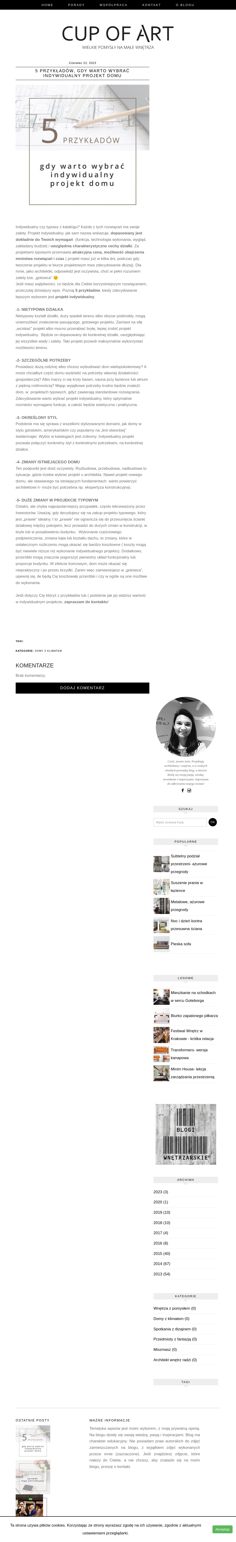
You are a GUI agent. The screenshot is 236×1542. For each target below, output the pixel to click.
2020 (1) (160, 1202)
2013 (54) (161, 1274)
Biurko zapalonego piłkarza (194, 1016)
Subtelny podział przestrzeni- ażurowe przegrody (189, 864)
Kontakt (151, 5)
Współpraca (114, 5)
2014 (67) (161, 1264)
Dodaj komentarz (82, 688)
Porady (76, 5)
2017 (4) (160, 1233)
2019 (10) (161, 1212)
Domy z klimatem (48, 650)
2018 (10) (161, 1223)
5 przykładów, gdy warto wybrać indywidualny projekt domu (82, 73)
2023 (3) (160, 1192)
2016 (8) (160, 1243)
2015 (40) (161, 1253)
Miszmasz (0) (165, 1349)
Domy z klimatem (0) (171, 1319)
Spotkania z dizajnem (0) (175, 1329)
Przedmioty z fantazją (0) (175, 1339)
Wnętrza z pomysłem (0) (174, 1308)
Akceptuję (222, 1529)
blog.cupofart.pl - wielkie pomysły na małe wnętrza (118, 36)
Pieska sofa (181, 944)
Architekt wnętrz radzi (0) (175, 1360)
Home (47, 5)
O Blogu (185, 5)
